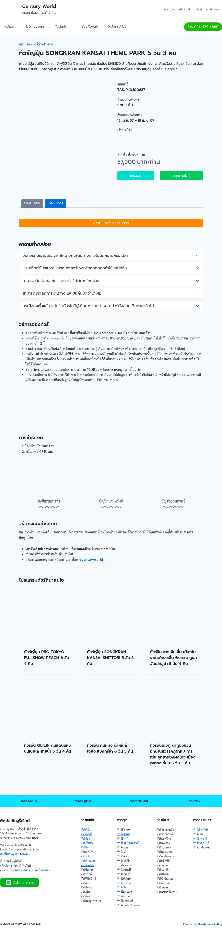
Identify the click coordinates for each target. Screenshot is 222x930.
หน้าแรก (10, 26)
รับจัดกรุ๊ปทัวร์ (83, 801)
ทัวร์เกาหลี (86, 834)
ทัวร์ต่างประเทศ (35, 26)
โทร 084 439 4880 (203, 27)
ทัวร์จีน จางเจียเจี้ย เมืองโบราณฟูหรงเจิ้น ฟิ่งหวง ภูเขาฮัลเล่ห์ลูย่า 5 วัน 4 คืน (173, 668)
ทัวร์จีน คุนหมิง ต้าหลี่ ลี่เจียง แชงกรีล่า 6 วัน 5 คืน (110, 758)
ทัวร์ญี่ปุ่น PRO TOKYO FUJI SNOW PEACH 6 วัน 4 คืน (46, 668)
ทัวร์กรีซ (121, 887)
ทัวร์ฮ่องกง (87, 838)
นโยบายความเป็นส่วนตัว (177, 9)
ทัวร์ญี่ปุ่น (86, 829)
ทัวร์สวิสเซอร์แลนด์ (128, 843)
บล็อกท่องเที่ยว (28, 801)
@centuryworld (96, 569)
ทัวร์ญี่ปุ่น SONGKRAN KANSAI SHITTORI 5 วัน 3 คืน (110, 668)
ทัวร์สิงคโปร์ (87, 865)
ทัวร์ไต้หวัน (87, 843)
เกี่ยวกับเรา (201, 9)
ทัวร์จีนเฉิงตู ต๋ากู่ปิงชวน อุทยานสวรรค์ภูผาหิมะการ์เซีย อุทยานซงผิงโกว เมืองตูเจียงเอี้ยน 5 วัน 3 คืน (172, 764)
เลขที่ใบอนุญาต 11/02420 (15, 854)
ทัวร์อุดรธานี (200, 838)
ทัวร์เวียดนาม (88, 860)
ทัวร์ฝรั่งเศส (123, 834)
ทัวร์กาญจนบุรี (201, 843)
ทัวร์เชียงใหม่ (200, 829)
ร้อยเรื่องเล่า (90, 26)
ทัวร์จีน (84, 847)
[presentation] (48, 625)
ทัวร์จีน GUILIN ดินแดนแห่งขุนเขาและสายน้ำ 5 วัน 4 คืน (47, 758)
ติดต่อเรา (215, 9)
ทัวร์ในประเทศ (64, 26)
